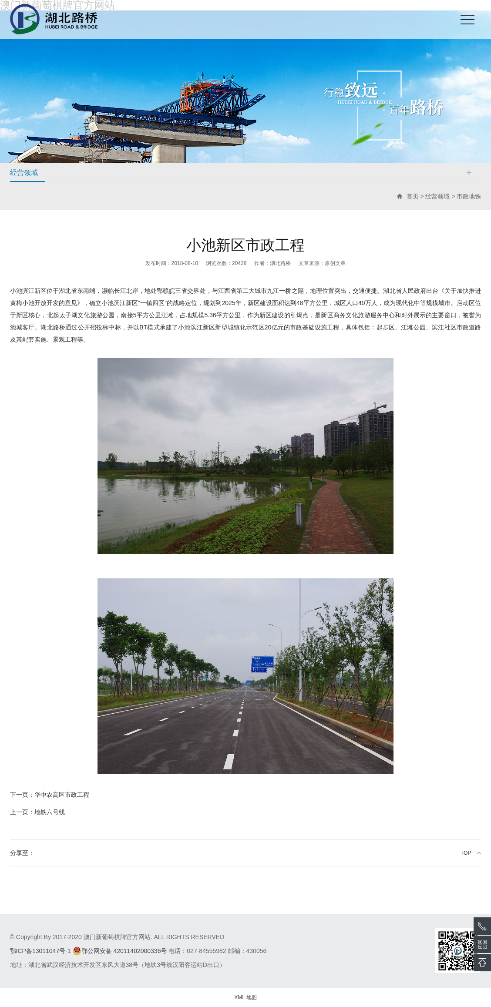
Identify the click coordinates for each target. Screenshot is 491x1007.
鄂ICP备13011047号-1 (40, 950)
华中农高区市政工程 (49, 794)
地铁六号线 (37, 812)
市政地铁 (469, 196)
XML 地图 (245, 997)
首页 (413, 196)
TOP (466, 853)
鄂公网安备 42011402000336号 (120, 951)
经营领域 (437, 196)
